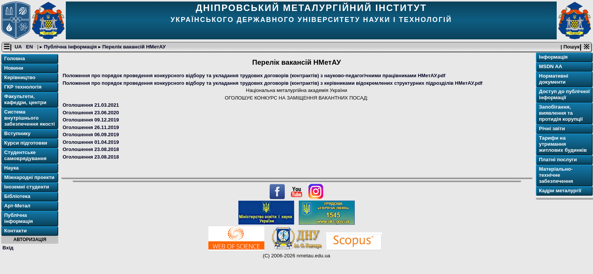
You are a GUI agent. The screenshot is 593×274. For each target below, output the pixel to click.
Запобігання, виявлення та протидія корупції (561, 113)
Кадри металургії (560, 190)
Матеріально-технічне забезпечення (556, 175)
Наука (11, 168)
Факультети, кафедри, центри (25, 99)
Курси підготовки (25, 143)
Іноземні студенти (26, 187)
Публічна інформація (70, 47)
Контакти (15, 231)
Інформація (553, 57)
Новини (13, 68)
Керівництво (20, 77)
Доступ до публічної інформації (564, 94)
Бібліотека (17, 196)
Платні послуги (558, 159)
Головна (14, 58)
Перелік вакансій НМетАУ (133, 47)
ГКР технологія (23, 87)
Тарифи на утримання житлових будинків (563, 144)
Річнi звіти (552, 128)
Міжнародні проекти (29, 177)
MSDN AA (550, 66)
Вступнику (17, 133)
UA (19, 47)
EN (30, 47)
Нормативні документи (553, 79)
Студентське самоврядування (25, 155)
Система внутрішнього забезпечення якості (29, 118)
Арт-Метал (17, 206)
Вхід (8, 248)
